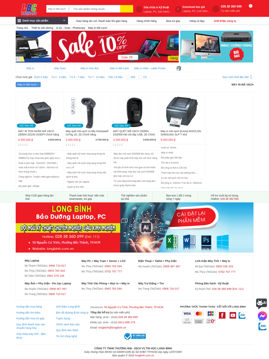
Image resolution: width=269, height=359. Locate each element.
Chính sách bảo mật (68, 324)
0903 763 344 (56, 270)
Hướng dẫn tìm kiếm (28, 312)
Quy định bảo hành (67, 330)
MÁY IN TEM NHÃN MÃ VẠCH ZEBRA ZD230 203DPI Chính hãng (38, 133)
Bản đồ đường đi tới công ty (72, 312)
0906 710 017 (57, 294)
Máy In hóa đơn (90, 68)
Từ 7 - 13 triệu (96, 77)
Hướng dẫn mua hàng (29, 306)
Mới (133, 77)
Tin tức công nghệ (66, 336)
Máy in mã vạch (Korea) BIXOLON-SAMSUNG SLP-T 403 (181, 133)
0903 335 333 (224, 266)
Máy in (30, 68)
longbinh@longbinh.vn (112, 327)
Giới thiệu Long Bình (68, 306)
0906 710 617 (57, 265)
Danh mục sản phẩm (41, 21)
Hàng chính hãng (147, 20)
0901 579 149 (55, 275)
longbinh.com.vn (144, 355)
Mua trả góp (173, 20)
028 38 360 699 (228, 288)
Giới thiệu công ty (225, 20)
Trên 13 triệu (115, 77)
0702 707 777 (113, 271)
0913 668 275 (126, 322)
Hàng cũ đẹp (197, 20)
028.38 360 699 (231, 9)
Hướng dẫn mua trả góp (30, 318)
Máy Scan (60, 68)
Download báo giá (196, 9)
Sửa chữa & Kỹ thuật (157, 9)
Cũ (145, 77)
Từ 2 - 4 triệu (58, 77)
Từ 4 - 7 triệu (77, 77)
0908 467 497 (171, 266)
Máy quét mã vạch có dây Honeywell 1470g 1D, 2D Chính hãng (87, 133)
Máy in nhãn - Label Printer (149, 68)
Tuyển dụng (63, 318)
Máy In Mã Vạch (119, 68)
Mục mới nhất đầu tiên (237, 76)
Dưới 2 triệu (41, 77)
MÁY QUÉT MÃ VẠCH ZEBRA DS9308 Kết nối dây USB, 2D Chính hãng (134, 133)
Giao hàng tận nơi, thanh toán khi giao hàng (101, 20)
